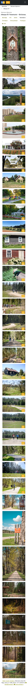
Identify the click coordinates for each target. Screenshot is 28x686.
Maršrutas (4, 6)
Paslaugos (23, 20)
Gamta (15, 17)
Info (10, 17)
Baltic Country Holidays (8, 681)
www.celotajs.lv (18, 684)
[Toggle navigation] (25, 2)
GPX (4, 23)
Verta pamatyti (14, 20)
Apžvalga (4, 17)
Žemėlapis (5, 20)
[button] (15, 6)
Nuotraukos (23, 17)
